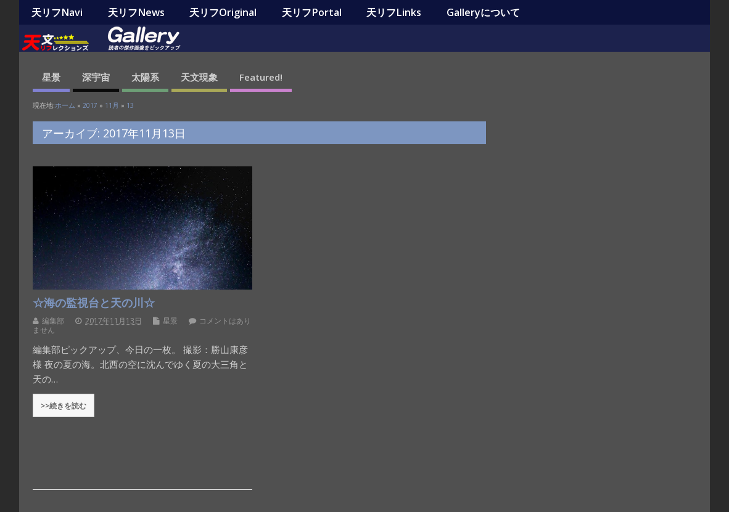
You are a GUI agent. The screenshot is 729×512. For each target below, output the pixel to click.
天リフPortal (312, 12)
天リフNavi (57, 12)
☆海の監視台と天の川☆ (94, 302)
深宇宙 (96, 77)
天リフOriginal (223, 12)
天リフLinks (393, 12)
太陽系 (145, 77)
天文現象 (199, 77)
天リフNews (136, 12)
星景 (51, 77)
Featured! (260, 77)
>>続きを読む (63, 405)
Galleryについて (483, 12)
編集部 (53, 320)
